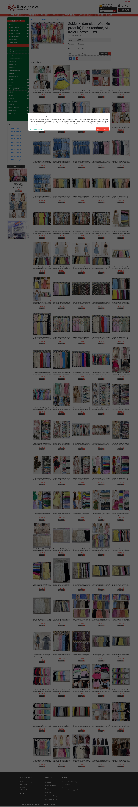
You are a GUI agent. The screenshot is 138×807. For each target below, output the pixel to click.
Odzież (38, 20)
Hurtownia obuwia (51, 799)
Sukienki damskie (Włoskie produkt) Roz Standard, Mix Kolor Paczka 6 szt (121, 761)
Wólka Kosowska (50, 785)
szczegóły (17, 185)
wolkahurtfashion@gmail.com (71, 790)
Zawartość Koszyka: (107, 5)
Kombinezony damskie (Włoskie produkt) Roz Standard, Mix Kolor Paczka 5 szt (18, 215)
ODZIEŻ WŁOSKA (45, 20)
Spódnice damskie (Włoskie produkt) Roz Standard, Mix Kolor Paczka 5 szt (61, 91)
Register (128, 6)
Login (122, 6)
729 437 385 (66, 784)
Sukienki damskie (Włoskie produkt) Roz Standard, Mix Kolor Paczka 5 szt (42, 91)
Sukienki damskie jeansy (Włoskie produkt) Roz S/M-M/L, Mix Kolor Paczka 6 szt (42, 656)
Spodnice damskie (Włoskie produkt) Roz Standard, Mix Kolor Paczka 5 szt (101, 761)
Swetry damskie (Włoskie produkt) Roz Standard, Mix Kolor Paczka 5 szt (81, 761)
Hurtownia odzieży (51, 796)
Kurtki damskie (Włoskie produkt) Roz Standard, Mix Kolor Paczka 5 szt (18, 179)
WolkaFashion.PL (37, 804)
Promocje (48, 789)
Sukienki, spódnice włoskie (57, 20)
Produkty (33, 20)
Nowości (48, 792)
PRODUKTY (48, 782)
